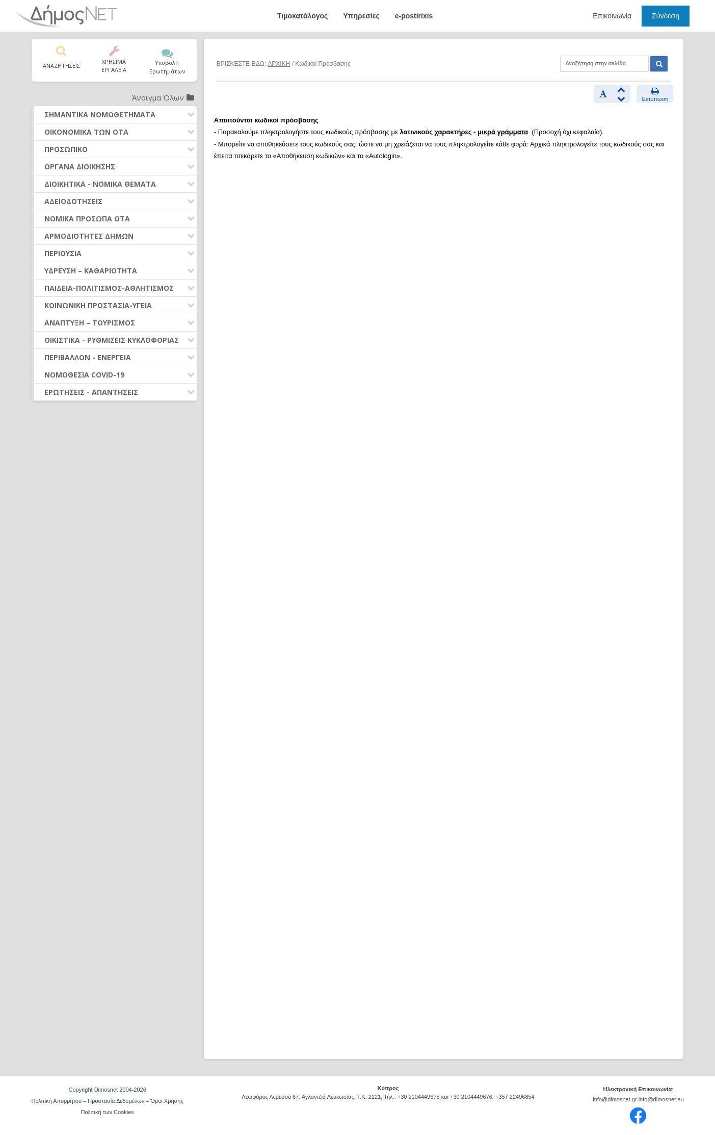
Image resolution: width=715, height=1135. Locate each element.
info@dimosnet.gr (615, 1099)
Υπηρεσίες (361, 16)
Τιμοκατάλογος (302, 16)
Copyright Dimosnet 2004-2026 (107, 1090)
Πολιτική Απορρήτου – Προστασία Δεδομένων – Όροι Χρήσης (107, 1101)
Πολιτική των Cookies (107, 1112)
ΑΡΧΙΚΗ (279, 63)
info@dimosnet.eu (661, 1099)
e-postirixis (414, 16)
